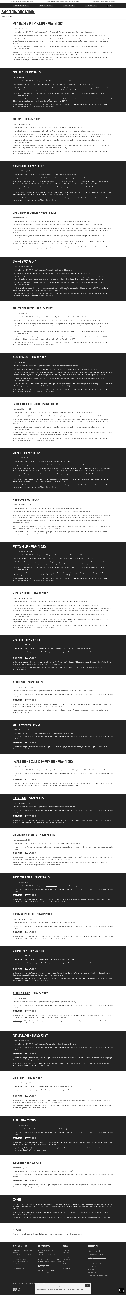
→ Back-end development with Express (22, 1266)
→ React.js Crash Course (19, 1263)
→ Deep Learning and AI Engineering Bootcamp (49, 1261)
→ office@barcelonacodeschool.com (97, 1258)
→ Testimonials (66, 1259)
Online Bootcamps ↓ (46, 5)
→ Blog (64, 1261)
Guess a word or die (23, 914)
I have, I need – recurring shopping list (34, 761)
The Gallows (19, 798)
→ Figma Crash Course (18, 1268)
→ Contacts (66, 1250)
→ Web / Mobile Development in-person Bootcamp (22, 1251)
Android (84, 691)
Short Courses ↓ (69, 5)
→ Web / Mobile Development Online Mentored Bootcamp (49, 1251)
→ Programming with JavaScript (20, 1259)
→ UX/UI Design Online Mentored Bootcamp (48, 1259)
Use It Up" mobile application (55, 733)
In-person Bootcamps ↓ (20, 5)
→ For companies (67, 1257)
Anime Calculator (22, 877)
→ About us (66, 1252)
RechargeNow (20, 951)
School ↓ (110, 5)
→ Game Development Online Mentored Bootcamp (47, 1256)
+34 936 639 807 (92, 1269)
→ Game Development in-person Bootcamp (23, 1255)
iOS (78, 691)
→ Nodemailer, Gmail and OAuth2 (46, 1275)
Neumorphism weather (25, 835)
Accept (87, 1285)
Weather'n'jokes (21, 993)
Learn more (80, 1289)
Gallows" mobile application (57, 807)
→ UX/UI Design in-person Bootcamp (21, 1257)
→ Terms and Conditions (69, 1266)
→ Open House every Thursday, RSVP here (98, 1275)
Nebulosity (18, 1078)
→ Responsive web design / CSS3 (21, 1261)
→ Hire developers (67, 1255)
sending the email (61, 1234)
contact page (77, 1234)
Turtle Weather (21, 1035)
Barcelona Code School (18, 11)
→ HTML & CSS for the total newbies (46, 1270)
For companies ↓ (91, 5)
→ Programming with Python (45, 1272)
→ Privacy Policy (67, 1268)
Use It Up (17, 725)
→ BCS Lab (65, 1263)
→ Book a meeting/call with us (95, 1254)
